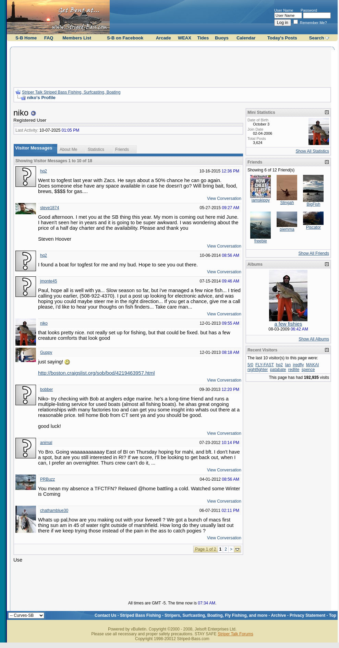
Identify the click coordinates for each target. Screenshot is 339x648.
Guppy (46, 352)
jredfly (298, 364)
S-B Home (26, 37)
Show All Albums (314, 339)
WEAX (184, 37)
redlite (294, 369)
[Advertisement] (172, 66)
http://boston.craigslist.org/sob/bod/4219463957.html (96, 373)
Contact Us (105, 615)
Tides (203, 37)
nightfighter (257, 369)
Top (332, 615)
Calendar (246, 37)
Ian (288, 364)
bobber (46, 389)
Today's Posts (282, 37)
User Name (283, 10)
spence (308, 369)
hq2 (43, 171)
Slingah (287, 202)
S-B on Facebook (125, 37)
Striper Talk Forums (235, 634)
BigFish (313, 204)
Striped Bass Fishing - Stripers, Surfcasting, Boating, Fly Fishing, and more (193, 615)
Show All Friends (314, 253)
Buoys (222, 37)
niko (44, 323)
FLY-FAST (264, 364)
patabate (278, 369)
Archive (278, 615)
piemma (287, 229)
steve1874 (49, 207)
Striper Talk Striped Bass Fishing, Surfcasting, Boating (71, 92)
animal (46, 442)
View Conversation (224, 198)
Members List (76, 37)
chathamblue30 (54, 510)
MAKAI (312, 364)
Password (309, 10)
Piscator (313, 227)
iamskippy (261, 200)
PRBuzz (47, 479)
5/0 (250, 364)
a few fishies (288, 324)
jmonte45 (48, 281)
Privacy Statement (307, 615)
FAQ (48, 37)
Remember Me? (310, 23)
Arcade (163, 37)
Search (316, 37)
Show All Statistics (312, 151)
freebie (260, 241)
